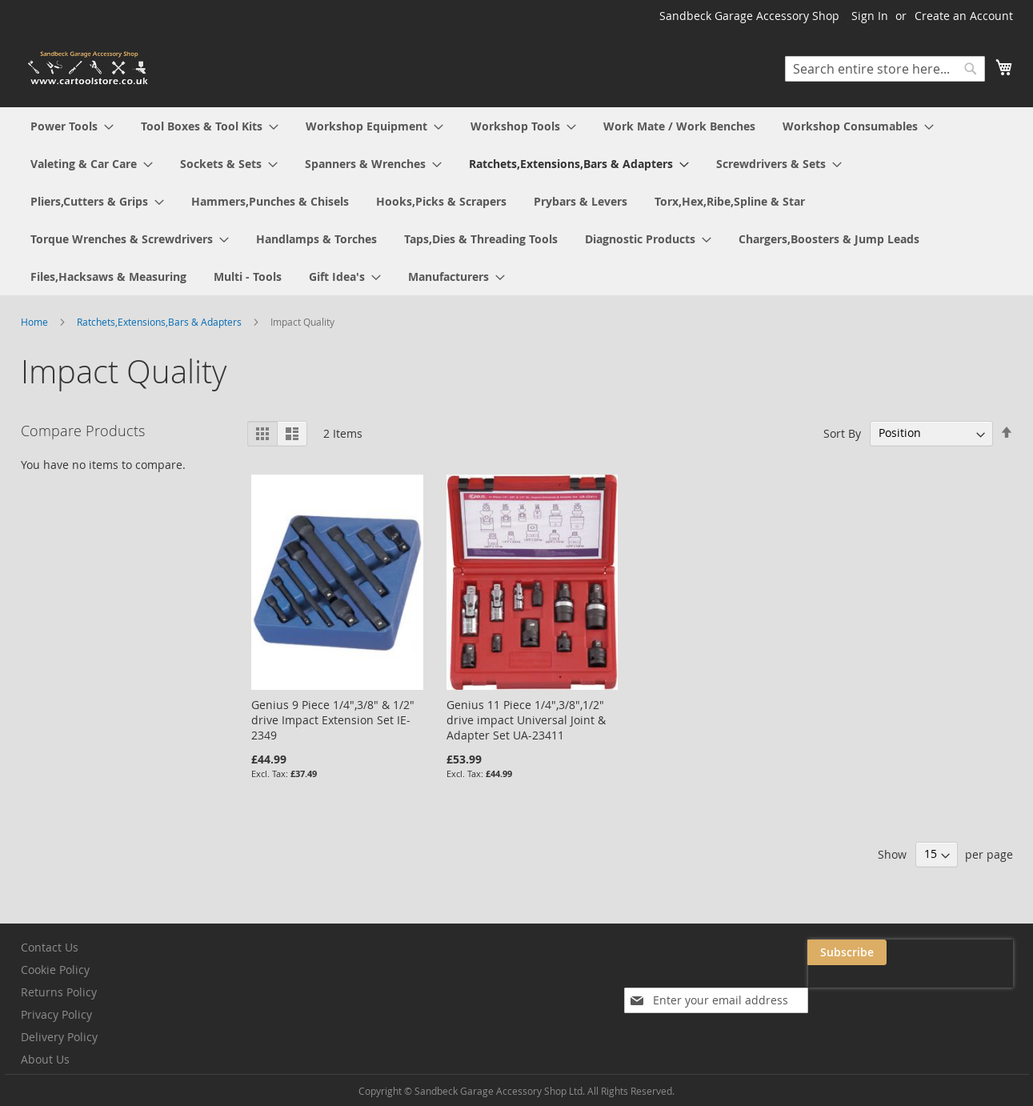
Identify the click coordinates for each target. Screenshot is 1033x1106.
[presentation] (853, 989)
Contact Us (49, 947)
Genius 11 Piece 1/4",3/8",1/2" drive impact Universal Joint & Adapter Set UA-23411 (526, 720)
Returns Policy (59, 992)
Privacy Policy (56, 1014)
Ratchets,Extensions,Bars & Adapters (160, 321)
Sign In (869, 15)
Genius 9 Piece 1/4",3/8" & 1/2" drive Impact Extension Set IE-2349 (332, 720)
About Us (45, 1059)
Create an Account (964, 15)
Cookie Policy (55, 969)
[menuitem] (72, 126)
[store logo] (89, 68)
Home (35, 321)
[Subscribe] (973, 952)
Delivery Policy (59, 1036)
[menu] (517, 201)
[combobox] (885, 69)
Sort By (842, 432)
